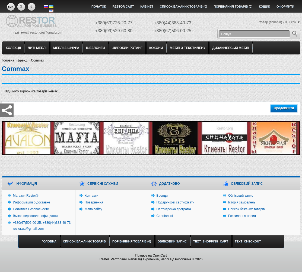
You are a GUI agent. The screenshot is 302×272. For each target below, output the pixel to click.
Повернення (94, 202)
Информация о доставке (31, 202)
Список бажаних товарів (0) (183, 6)
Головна (8, 60)
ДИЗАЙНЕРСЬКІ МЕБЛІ (230, 48)
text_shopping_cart (210, 241)
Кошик (264, 6)
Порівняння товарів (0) (233, 6)
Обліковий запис (240, 195)
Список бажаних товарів (246, 209)
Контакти (91, 195)
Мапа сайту (93, 209)
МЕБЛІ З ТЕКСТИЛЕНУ (188, 48)
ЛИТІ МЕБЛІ (37, 48)
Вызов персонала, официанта (35, 216)
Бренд (22, 60)
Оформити (285, 6)
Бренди (162, 195)
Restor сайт (123, 6)
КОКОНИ (156, 48)
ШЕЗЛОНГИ (95, 48)
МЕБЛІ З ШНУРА (66, 48)
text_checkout (248, 241)
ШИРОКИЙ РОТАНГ (127, 48)
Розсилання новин (242, 216)
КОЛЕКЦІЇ (13, 48)
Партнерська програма (174, 209)
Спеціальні (165, 216)
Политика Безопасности (31, 209)
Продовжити (284, 108)
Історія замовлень (241, 202)
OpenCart (159, 255)
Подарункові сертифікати (176, 202)
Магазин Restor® (26, 195)
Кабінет (146, 6)
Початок (98, 6)
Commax (37, 60)
